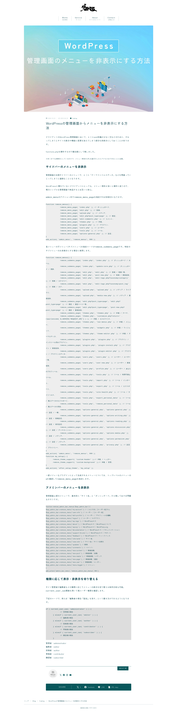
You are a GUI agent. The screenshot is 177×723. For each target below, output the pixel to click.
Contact (111, 19)
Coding (73, 118)
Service (78, 19)
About (95, 19)
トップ (26, 700)
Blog (34, 700)
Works (65, 19)
